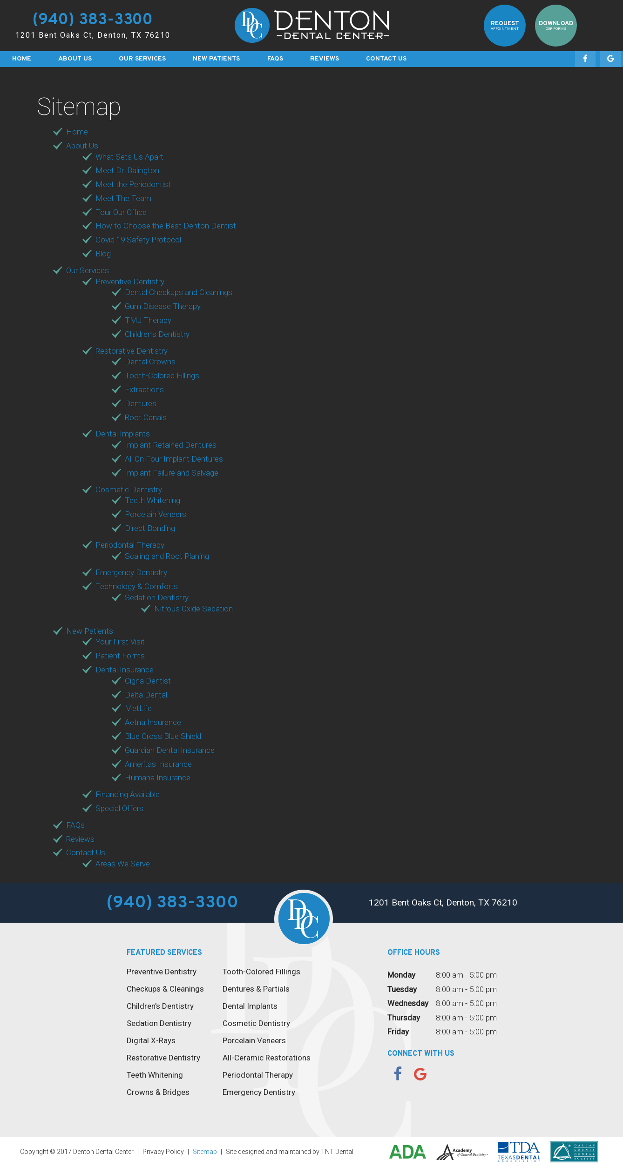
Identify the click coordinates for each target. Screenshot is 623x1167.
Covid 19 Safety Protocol (138, 239)
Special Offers (119, 808)
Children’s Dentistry (157, 334)
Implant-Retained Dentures (171, 444)
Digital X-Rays (151, 1040)
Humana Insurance (157, 777)
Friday (398, 1031)
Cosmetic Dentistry (128, 489)
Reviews (324, 59)
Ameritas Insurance (158, 764)
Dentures (140, 403)
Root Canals (146, 417)
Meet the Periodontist (133, 184)
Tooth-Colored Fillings (162, 375)
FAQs (275, 59)
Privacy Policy (163, 1151)
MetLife (138, 708)
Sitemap (205, 1151)
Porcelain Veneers (155, 514)
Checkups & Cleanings (165, 988)
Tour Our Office (121, 212)
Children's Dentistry (160, 1006)
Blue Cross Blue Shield (163, 736)
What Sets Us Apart (129, 156)
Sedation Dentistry (157, 597)
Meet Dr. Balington (127, 170)
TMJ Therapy (148, 320)
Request (505, 25)
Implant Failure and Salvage (171, 472)
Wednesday (407, 1003)
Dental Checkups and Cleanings (178, 292)
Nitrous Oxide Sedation (193, 608)
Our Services (142, 59)
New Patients (216, 59)
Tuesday (402, 989)
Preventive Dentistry (129, 281)
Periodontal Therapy (129, 545)
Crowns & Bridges (158, 1092)
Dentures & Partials (256, 988)
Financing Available (127, 794)
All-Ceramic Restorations (267, 1057)
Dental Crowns (150, 361)
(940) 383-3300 (93, 20)
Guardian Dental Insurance (170, 750)
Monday (401, 974)
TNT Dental (337, 1151)
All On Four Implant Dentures (174, 458)
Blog (103, 253)
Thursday (403, 1017)
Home (21, 59)
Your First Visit (120, 641)
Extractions (144, 389)
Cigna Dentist (148, 680)
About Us (75, 59)
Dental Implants (122, 433)
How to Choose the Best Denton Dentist (165, 225)
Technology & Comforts (136, 586)
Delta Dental (146, 694)
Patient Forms (120, 655)
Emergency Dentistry (131, 572)
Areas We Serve (122, 863)
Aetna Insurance (153, 722)
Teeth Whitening (152, 500)
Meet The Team (123, 198)
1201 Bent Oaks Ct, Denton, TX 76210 (92, 35)
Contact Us (386, 59)
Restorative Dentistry (131, 350)
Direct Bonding (150, 528)
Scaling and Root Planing (167, 556)
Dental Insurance (124, 669)
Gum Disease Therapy (163, 306)
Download (556, 25)
